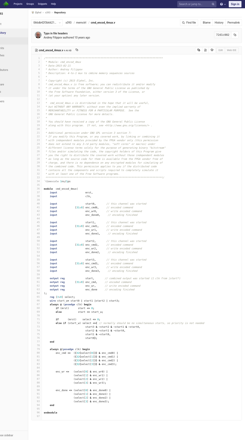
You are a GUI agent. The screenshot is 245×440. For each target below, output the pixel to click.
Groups (30, 4)
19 (51, 125)
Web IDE (231, 50)
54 (51, 255)
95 (51, 408)
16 (51, 114)
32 (51, 173)
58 (51, 270)
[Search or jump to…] (197, 4)
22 (51, 136)
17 (51, 117)
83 (51, 363)
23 (51, 140)
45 (51, 222)
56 (51, 263)
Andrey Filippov (68, 37)
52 (51, 248)
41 (51, 207)
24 (51, 143)
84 (51, 367)
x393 (83, 22)
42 (51, 210)
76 (51, 337)
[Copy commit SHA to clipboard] (235, 34)
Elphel (51, 12)
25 (51, 147)
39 (51, 199)
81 (51, 356)
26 (51, 151)
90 (51, 390)
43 (51, 214)
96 (51, 412)
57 (51, 266)
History (219, 22)
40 (51, 203)
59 (51, 274)
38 (51, 196)
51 (51, 244)
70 (51, 315)
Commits (13, 48)
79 (51, 349)
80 (51, 352)
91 (51, 393)
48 (51, 233)
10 (51, 91)
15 (51, 110)
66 (51, 300)
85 (51, 371)
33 (51, 177)
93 (51, 401)
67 (51, 304)
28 (51, 158)
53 (51, 252)
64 (51, 293)
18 (51, 121)
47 (51, 229)
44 (51, 218)
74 (51, 330)
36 (51, 188)
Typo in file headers (71, 33)
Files (11, 40)
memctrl (96, 22)
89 (51, 386)
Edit (221, 50)
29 (51, 162)
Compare (13, 84)
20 (51, 128)
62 (51, 285)
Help (53, 4)
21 (51, 132)
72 (51, 322)
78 (51, 345)
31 (51, 169)
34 (51, 181)
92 (51, 397)
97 (51, 416)
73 (51, 326)
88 (51, 382)
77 (51, 341)
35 (51, 184)
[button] (21, 435)
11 (51, 95)
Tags (11, 62)
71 (51, 319)
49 (51, 237)
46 (51, 225)
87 (51, 378)
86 (51, 375)
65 (51, 296)
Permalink (234, 22)
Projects (18, 4)
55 (51, 259)
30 (51, 166)
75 (51, 334)
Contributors (15, 69)
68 (51, 307)
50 (51, 240)
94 (51, 404)
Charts (12, 91)
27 (51, 155)
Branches (13, 55)
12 (51, 99)
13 (51, 102)
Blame (207, 22)
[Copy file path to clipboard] (91, 50)
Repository (75, 12)
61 (51, 281)
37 (51, 192)
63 (51, 289)
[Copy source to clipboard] (198, 50)
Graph (11, 77)
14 (51, 106)
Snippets (42, 4)
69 (51, 311)
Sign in (235, 4)
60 (51, 278)
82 (51, 360)
